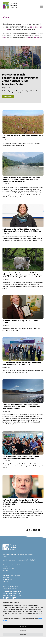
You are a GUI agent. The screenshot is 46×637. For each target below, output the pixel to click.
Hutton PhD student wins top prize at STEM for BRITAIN (20, 322)
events (4, 37)
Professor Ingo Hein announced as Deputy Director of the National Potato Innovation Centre (20, 79)
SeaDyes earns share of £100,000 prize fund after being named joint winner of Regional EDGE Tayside (21, 230)
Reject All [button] (23, 634)
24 (39, 530)
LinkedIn (28, 37)
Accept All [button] (23, 626)
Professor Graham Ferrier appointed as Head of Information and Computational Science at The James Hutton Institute (22, 502)
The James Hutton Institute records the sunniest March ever (22, 136)
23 (36, 530)
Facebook (36, 37)
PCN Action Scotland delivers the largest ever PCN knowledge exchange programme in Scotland (20, 457)
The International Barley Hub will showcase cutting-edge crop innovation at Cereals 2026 (21, 364)
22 (34, 530)
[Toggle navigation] (42, 6)
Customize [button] (23, 630)
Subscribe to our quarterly (10, 560)
